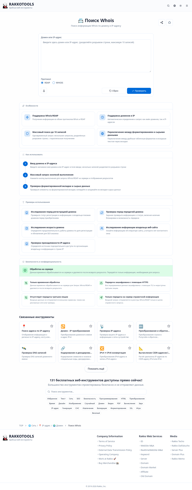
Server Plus (176, 450)
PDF (118, 403)
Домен (101, 403)
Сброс (113, 90)
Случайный (90, 403)
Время (52, 403)
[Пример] (44, 91)
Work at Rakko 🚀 (106, 458)
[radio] (42, 83)
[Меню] (187, 5)
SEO (78, 398)
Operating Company (108, 454)
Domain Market (147, 467)
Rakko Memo (177, 458)
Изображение (75, 403)
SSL (131, 408)
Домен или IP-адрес (51, 37)
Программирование (108, 398)
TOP (21, 425)
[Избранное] (169, 22)
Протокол (46, 79)
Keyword (144, 454)
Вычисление (129, 403)
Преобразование (137, 398)
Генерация (67, 408)
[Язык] (174, 5)
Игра (138, 408)
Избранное (52, 398)
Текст (63, 398)
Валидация (102, 408)
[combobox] (98, 392)
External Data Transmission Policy (114, 450)
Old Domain (146, 476)
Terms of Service (106, 441)
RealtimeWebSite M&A (151, 450)
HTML (123, 398)
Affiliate (143, 471)
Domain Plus (177, 454)
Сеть (71, 398)
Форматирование (118, 408)
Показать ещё (96, 368)
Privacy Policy (104, 445)
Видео (111, 403)
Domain (144, 463)
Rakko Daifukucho (180, 445)
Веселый (96, 413)
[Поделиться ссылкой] (161, 22)
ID (141, 441)
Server (143, 458)
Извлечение (88, 408)
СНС (77, 408)
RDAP (47, 82)
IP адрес (55, 408)
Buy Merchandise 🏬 (108, 463)
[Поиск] (168, 5)
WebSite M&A (146, 445)
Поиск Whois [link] (74, 425)
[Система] (180, 5)
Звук (141, 403)
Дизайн (62, 403)
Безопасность (90, 398)
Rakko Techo (177, 441)
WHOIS (59, 82)
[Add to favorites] (52, 326)
